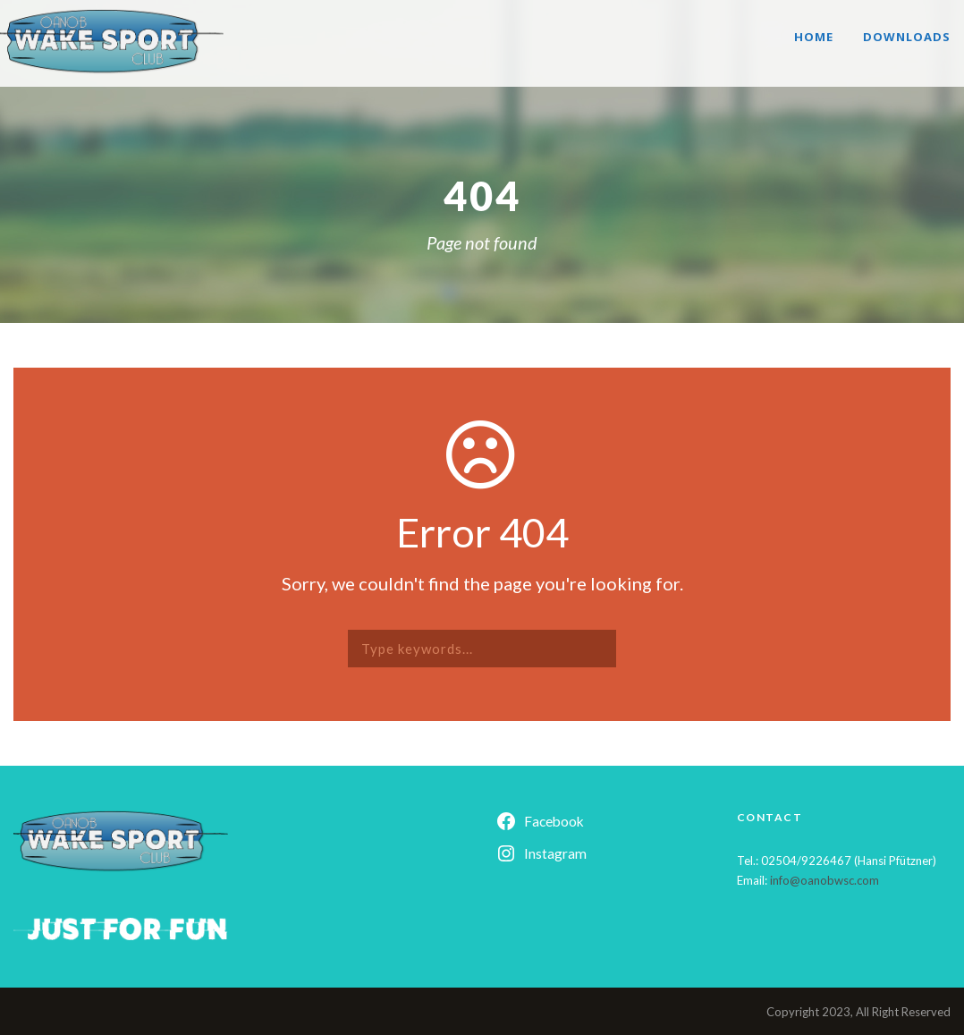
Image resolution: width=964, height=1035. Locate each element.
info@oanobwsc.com (824, 880)
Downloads (907, 37)
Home (813, 37)
